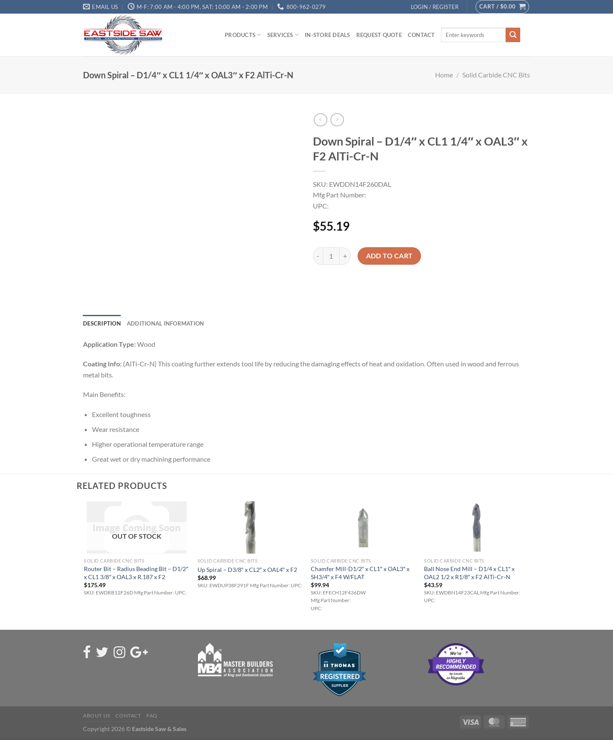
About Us (96, 715)
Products (243, 35)
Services (283, 35)
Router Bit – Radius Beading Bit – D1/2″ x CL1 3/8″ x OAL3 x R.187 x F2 (136, 572)
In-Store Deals (327, 34)
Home (444, 75)
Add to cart (389, 256)
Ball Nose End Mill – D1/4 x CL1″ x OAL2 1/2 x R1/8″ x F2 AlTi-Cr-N (469, 572)
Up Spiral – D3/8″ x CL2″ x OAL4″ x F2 (247, 569)
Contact (421, 34)
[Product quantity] (331, 255)
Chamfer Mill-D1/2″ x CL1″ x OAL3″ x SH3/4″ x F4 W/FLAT (360, 572)
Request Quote (379, 34)
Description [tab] (102, 323)
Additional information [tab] (165, 323)
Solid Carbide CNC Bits (496, 75)
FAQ (152, 715)
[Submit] (513, 35)
